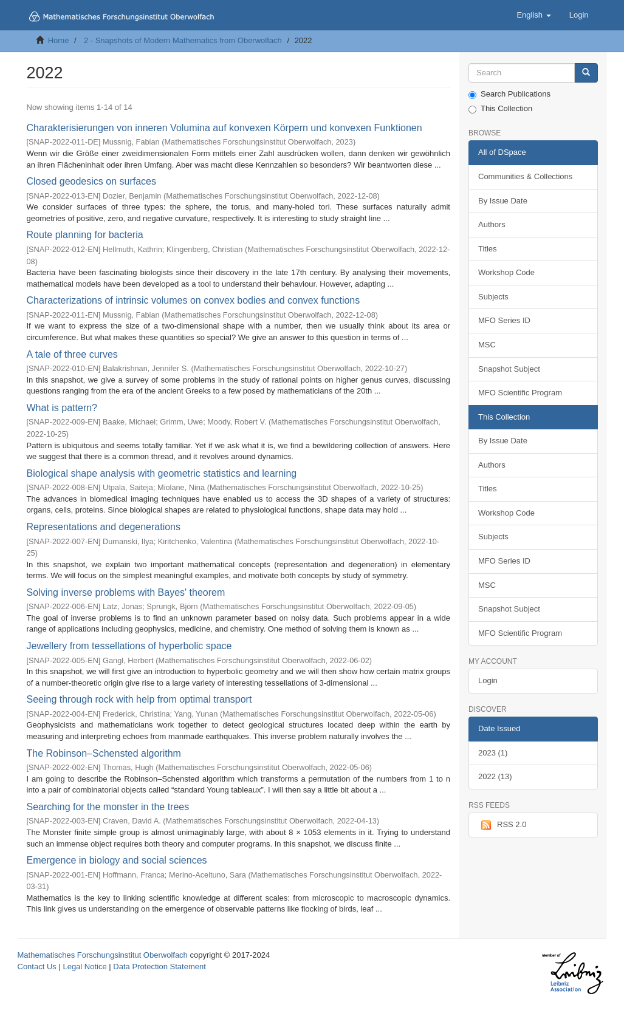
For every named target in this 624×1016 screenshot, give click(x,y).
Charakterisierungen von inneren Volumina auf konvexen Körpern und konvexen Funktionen (224, 128)
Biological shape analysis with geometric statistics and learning (162, 473)
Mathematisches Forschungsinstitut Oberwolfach (103, 955)
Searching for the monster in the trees (108, 807)
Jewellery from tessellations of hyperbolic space (129, 646)
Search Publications (509, 94)
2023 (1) (492, 752)
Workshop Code (506, 272)
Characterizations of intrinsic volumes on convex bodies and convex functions (193, 300)
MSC (487, 344)
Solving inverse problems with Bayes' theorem (126, 592)
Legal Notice (84, 966)
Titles (487, 248)
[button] (533, 15)
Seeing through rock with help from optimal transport (139, 699)
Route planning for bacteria (85, 235)
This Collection (500, 109)
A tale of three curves (72, 354)
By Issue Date (502, 200)
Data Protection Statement (159, 966)
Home (58, 40)
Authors (492, 224)
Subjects (493, 296)
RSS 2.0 (502, 825)
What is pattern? (62, 408)
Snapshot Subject (509, 368)
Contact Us (37, 966)
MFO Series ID (504, 320)
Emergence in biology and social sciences (117, 860)
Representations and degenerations (104, 527)
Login (488, 680)
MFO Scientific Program (520, 392)
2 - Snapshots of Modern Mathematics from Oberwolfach (183, 40)
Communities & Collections (525, 176)
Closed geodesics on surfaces (91, 181)
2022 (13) (495, 776)
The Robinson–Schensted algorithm (104, 753)
